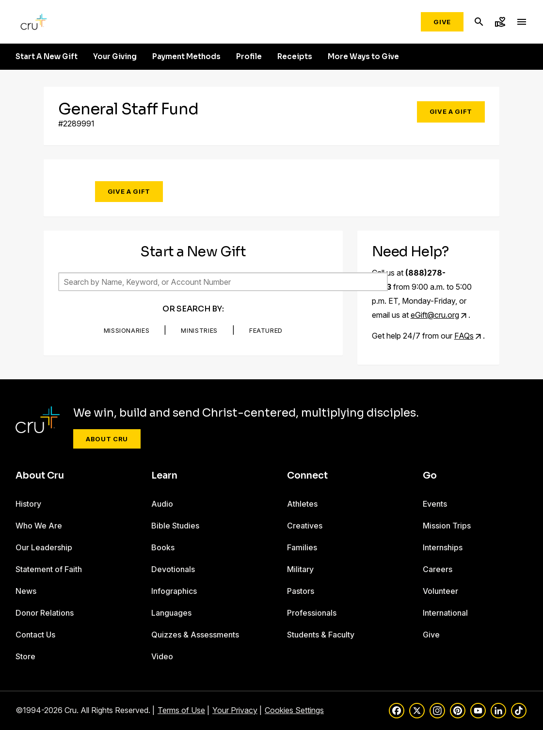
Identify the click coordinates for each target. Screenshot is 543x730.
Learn (164, 475)
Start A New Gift (47, 56)
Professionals (311, 613)
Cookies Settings (294, 710)
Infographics (174, 591)
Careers (437, 569)
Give (442, 22)
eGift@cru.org (435, 315)
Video (162, 656)
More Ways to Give (363, 56)
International (445, 613)
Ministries (199, 330)
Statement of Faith (49, 569)
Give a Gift (451, 111)
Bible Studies (175, 525)
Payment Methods (186, 56)
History (28, 504)
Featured (266, 330)
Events (435, 504)
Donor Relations (45, 613)
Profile (249, 56)
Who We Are (39, 525)
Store (25, 656)
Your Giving (115, 56)
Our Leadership (44, 547)
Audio (162, 504)
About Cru (107, 439)
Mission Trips (447, 525)
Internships (443, 547)
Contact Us (35, 634)
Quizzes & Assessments (195, 634)
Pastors (300, 591)
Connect (307, 475)
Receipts (294, 56)
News (26, 591)
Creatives (304, 525)
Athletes (302, 504)
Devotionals (173, 569)
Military (300, 569)
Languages (171, 613)
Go (430, 475)
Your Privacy (234, 710)
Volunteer (440, 591)
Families (302, 547)
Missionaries (127, 330)
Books (163, 547)
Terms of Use (181, 710)
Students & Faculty (320, 634)
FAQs (464, 336)
